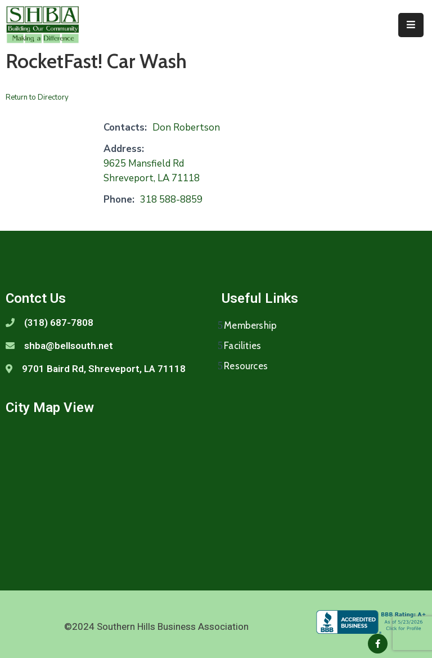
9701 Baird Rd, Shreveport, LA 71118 (104, 368)
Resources (246, 365)
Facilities (242, 345)
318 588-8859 (171, 199)
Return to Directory (37, 97)
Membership (250, 325)
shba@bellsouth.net (68, 345)
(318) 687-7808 (58, 322)
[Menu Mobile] (411, 25)
